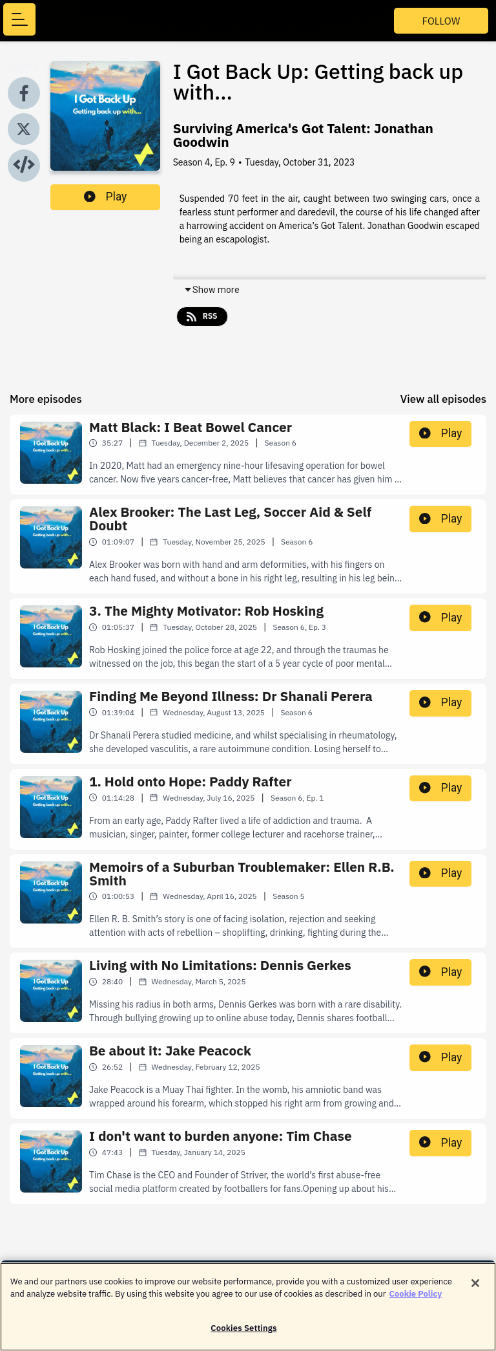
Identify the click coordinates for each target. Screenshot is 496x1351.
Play (105, 196)
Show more (211, 290)
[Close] (475, 1289)
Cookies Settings (243, 1334)
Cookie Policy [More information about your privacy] (415, 1300)
